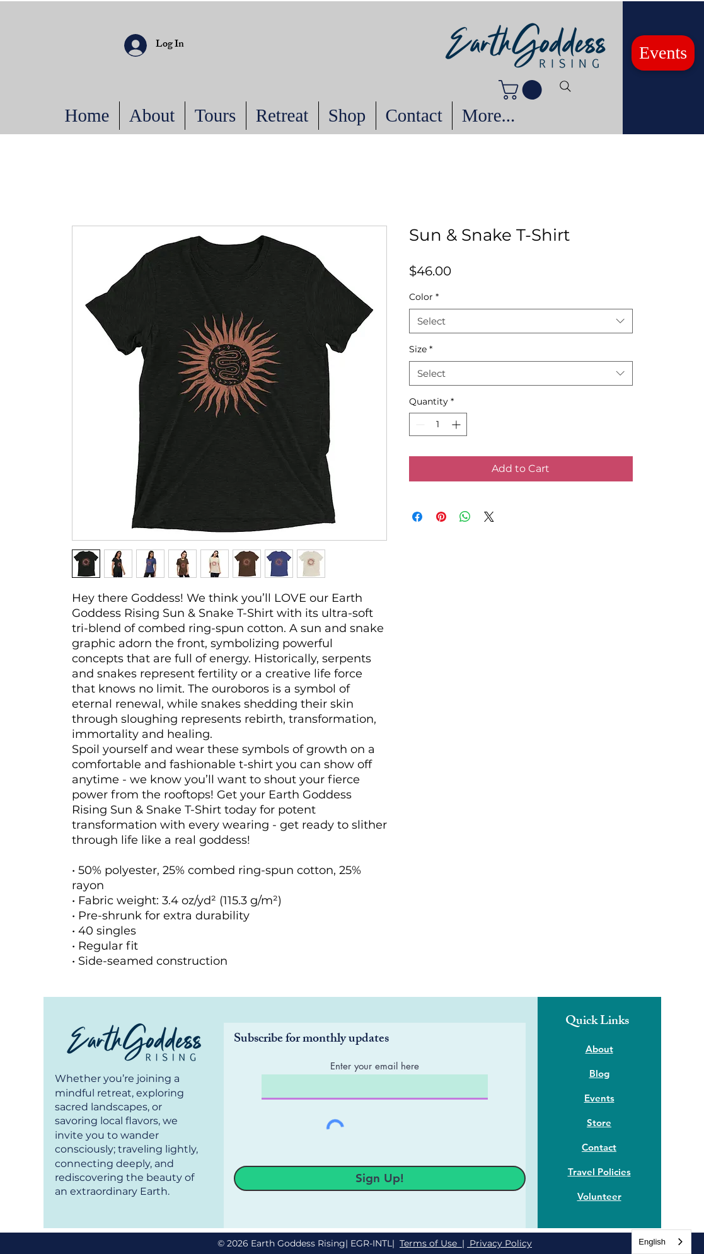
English (652, 1241)
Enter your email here (374, 1066)
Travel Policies (599, 1172)
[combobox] (521, 321)
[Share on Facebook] (417, 516)
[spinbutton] (438, 424)
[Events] (663, 53)
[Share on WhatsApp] (465, 516)
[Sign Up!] (380, 1178)
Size (420, 349)
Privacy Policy (499, 1243)
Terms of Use (431, 1243)
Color (424, 296)
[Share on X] (489, 516)
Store (599, 1123)
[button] (522, 90)
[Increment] (457, 424)
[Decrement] (419, 424)
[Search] (565, 86)
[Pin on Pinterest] (441, 516)
